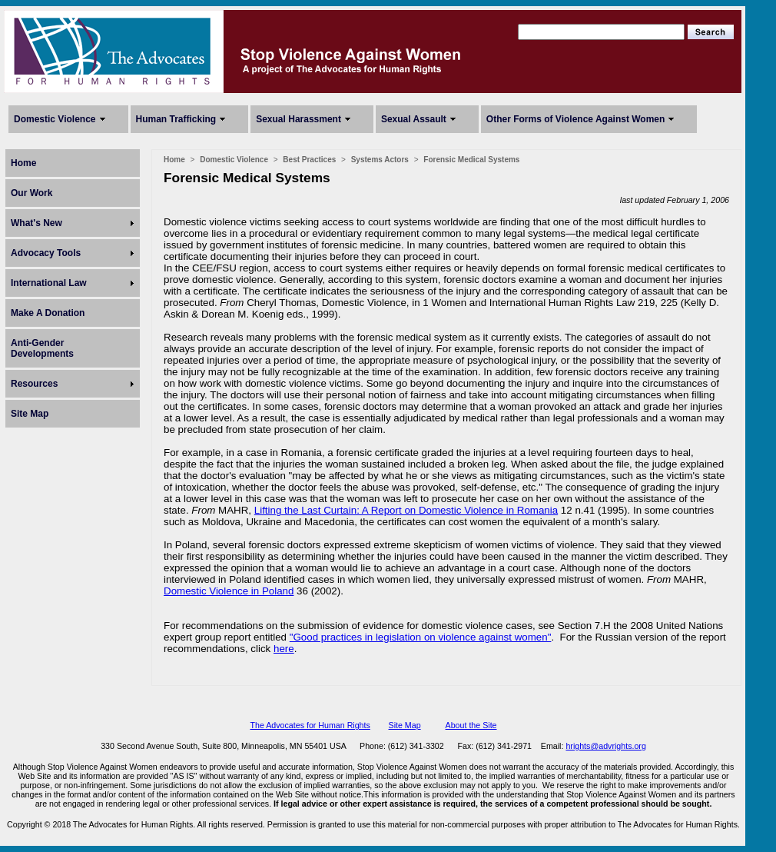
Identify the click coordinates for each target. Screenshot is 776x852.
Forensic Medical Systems (471, 159)
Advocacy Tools (46, 253)
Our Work (31, 193)
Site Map (29, 413)
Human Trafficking (176, 119)
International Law (49, 283)
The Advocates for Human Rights (310, 725)
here (284, 648)
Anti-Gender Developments (42, 348)
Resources (34, 383)
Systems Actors (380, 159)
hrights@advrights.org (605, 745)
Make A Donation (48, 313)
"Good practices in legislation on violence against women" (421, 637)
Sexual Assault (413, 119)
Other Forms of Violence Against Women (575, 119)
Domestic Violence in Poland (228, 591)
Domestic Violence (55, 119)
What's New (36, 223)
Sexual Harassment (298, 119)
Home (23, 163)
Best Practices (309, 159)
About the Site (471, 725)
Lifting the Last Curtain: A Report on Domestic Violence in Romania (406, 510)
